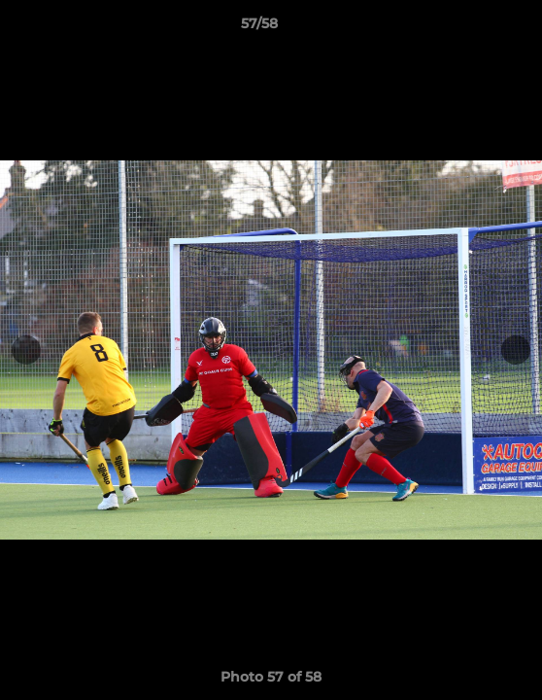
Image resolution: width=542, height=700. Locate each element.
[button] (472, 28)
